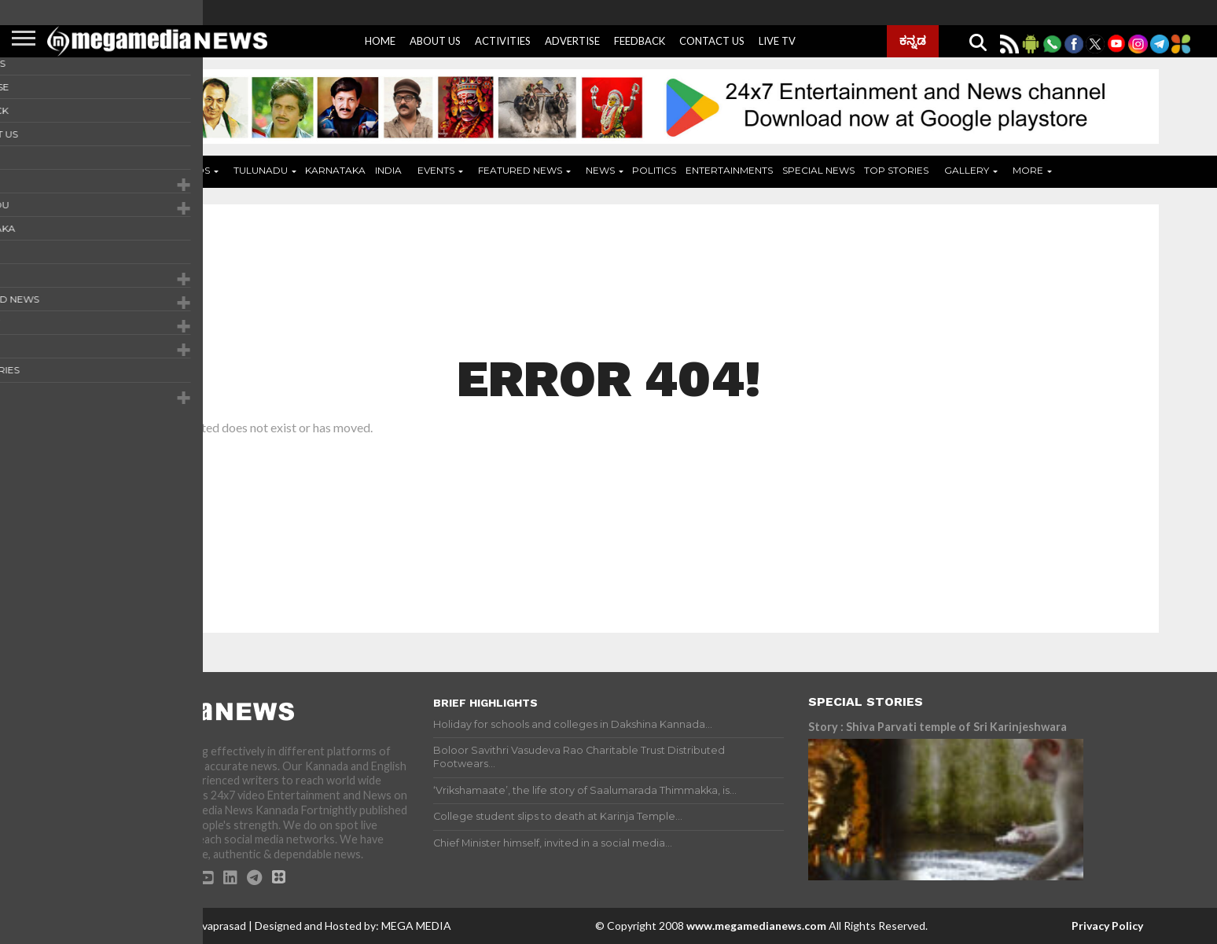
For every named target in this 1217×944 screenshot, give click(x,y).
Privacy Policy (1107, 925)
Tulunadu (260, 170)
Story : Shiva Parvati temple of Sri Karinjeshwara (937, 726)
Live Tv (777, 41)
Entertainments (729, 170)
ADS (199, 170)
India (388, 170)
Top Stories (896, 170)
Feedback (639, 41)
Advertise (572, 41)
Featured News (520, 170)
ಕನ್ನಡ (912, 40)
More (1028, 170)
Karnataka (335, 170)
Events (435, 170)
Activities (503, 41)
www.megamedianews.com (756, 925)
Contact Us (712, 41)
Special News (818, 170)
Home (380, 41)
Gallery (966, 170)
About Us (435, 41)
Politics (654, 170)
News (600, 170)
